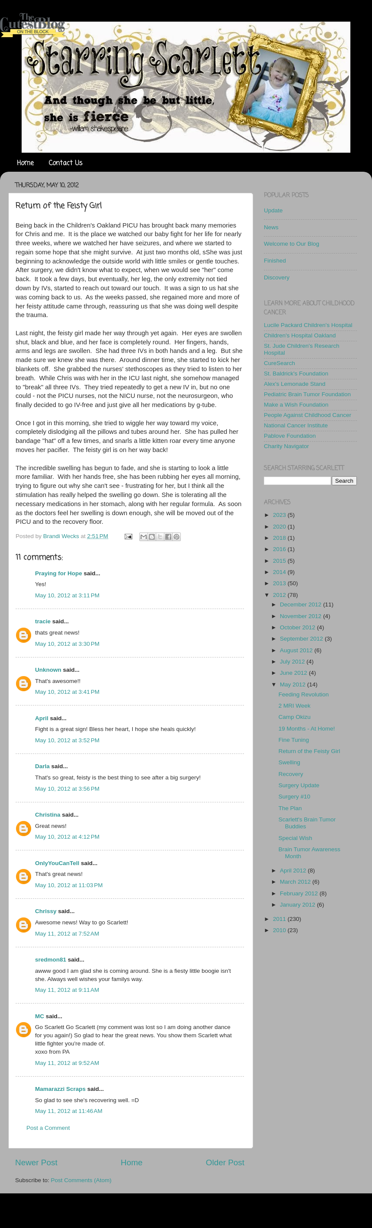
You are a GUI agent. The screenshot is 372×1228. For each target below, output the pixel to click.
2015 (280, 561)
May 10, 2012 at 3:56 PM (67, 789)
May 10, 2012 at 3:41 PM (67, 692)
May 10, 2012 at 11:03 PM (69, 885)
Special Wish (295, 838)
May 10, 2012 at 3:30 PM (67, 644)
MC (39, 1016)
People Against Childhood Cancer (307, 415)
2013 (280, 583)
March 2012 (296, 882)
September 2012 (302, 638)
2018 (280, 538)
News (271, 227)
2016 (280, 549)
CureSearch (279, 363)
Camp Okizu (295, 717)
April (41, 718)
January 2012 (298, 904)
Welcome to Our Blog (291, 243)
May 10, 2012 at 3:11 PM (67, 595)
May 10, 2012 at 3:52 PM (67, 740)
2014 (280, 572)
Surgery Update (299, 785)
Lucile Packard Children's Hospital (308, 325)
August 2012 (297, 650)
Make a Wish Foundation (296, 404)
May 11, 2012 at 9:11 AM (67, 990)
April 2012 (294, 870)
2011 (280, 919)
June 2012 (294, 673)
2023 (280, 515)
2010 (280, 930)
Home (25, 163)
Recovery (291, 774)
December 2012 (301, 604)
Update (273, 210)
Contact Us (66, 163)
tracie (43, 621)
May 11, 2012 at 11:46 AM (69, 1111)
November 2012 (301, 616)
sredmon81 (50, 959)
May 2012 (293, 684)
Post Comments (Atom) (81, 1180)
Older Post (225, 1162)
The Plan (290, 808)
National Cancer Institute (296, 425)
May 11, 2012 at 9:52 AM (67, 1063)
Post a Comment (48, 1128)
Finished (275, 260)
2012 (280, 595)
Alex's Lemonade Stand (294, 384)
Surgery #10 (295, 796)
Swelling (289, 762)
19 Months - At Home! (307, 728)
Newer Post (36, 1162)
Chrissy (46, 911)
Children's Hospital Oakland (300, 335)
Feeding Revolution (304, 694)
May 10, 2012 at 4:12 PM (67, 837)
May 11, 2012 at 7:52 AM (67, 933)
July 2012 (293, 661)
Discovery (276, 277)
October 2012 (298, 627)
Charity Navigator (286, 446)
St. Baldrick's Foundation (296, 373)
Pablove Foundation (290, 436)
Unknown (48, 670)
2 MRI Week (295, 705)
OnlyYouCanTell (57, 863)
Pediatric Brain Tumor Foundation (307, 394)
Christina (48, 814)
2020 (280, 526)
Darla (42, 766)
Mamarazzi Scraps (60, 1089)
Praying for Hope (58, 573)
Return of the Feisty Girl (309, 751)
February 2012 (300, 893)
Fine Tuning (294, 740)
